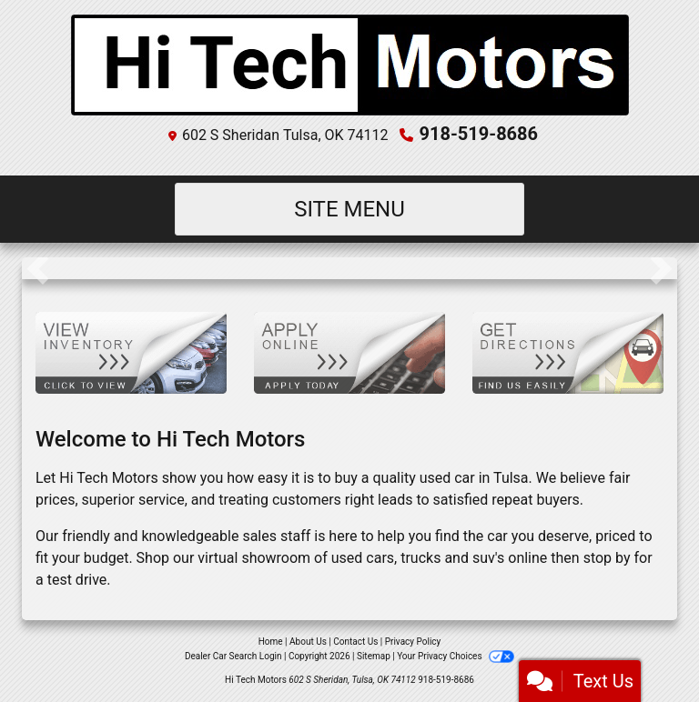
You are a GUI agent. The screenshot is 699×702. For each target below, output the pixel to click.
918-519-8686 (479, 134)
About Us (308, 642)
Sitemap (373, 656)
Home (270, 642)
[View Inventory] (131, 351)
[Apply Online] (349, 351)
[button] (38, 268)
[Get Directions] (568, 351)
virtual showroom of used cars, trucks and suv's (351, 558)
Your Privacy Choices (455, 656)
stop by (607, 558)
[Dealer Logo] (350, 65)
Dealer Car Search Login (233, 656)
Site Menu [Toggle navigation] (349, 209)
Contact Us (355, 642)
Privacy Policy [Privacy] (413, 642)
